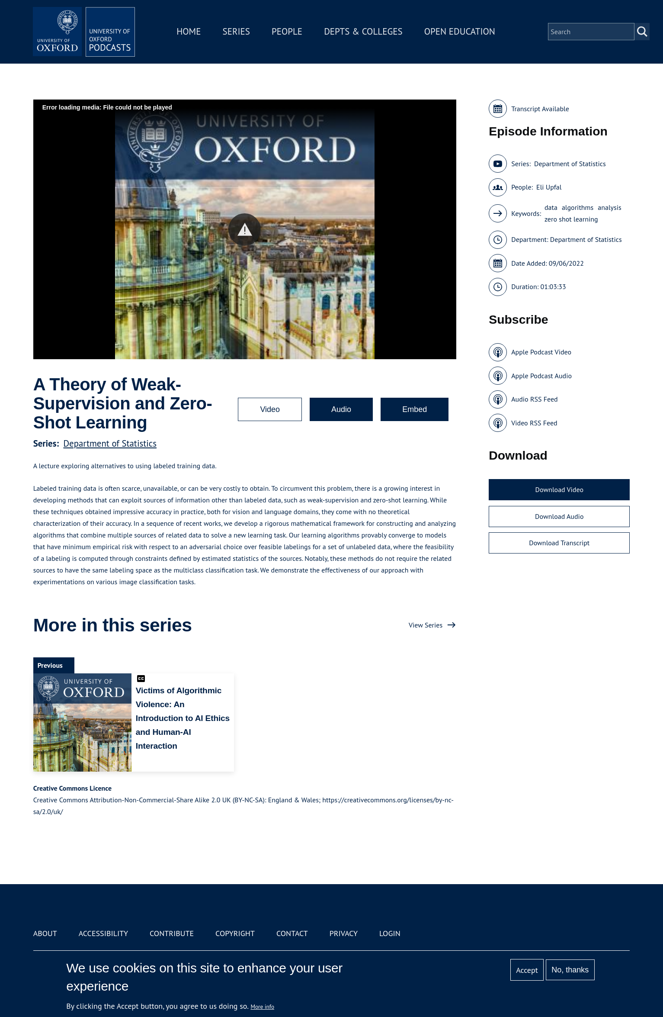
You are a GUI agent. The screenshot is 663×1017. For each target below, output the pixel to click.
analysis (609, 207)
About (45, 933)
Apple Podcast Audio (541, 375)
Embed (414, 409)
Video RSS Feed (534, 422)
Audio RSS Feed (534, 399)
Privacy (344, 933)
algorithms (577, 207)
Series (236, 32)
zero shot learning (571, 219)
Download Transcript (559, 542)
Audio (341, 409)
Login (389, 933)
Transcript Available (540, 108)
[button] (244, 229)
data (550, 207)
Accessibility (103, 933)
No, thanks (570, 970)
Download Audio (559, 516)
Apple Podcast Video (541, 352)
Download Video (559, 489)
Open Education (460, 32)
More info (262, 1007)
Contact (292, 933)
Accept (527, 970)
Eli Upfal (548, 187)
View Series (425, 625)
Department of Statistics (110, 443)
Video (270, 409)
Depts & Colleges (364, 32)
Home (189, 32)
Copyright (235, 933)
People (287, 32)
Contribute (172, 933)
